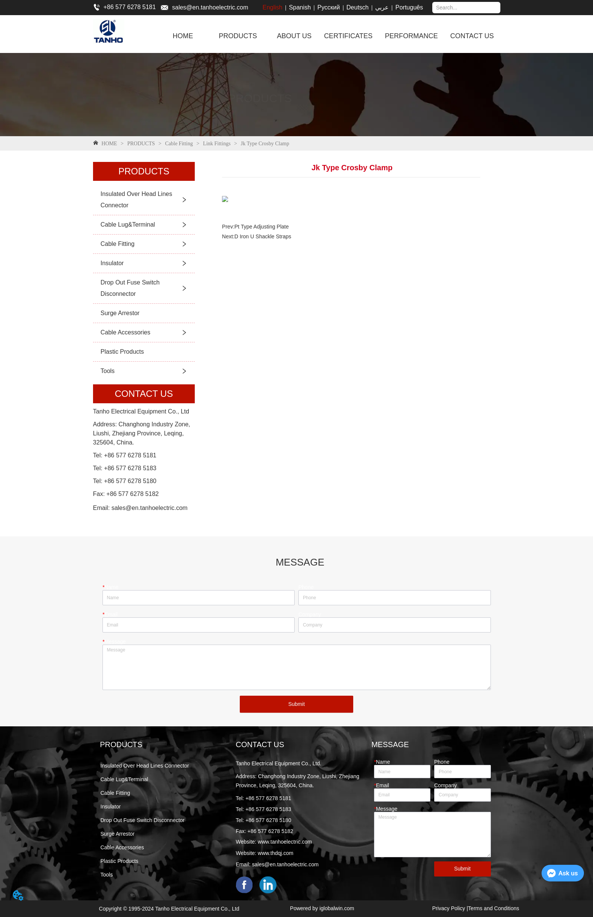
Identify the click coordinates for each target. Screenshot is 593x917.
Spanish (300, 7)
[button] (237, 36)
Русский (328, 7)
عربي (382, 7)
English (272, 7)
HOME (109, 143)
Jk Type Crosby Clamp (264, 143)
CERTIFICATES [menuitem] (348, 36)
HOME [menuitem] (183, 36)
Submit (296, 704)
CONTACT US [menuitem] (472, 36)
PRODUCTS (141, 143)
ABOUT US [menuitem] (294, 36)
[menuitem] (237, 35)
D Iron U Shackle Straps (262, 236)
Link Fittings (217, 143)
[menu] (330, 35)
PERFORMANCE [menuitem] (411, 36)
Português (409, 7)
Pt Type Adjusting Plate (261, 227)
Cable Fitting (179, 143)
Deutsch (357, 7)
